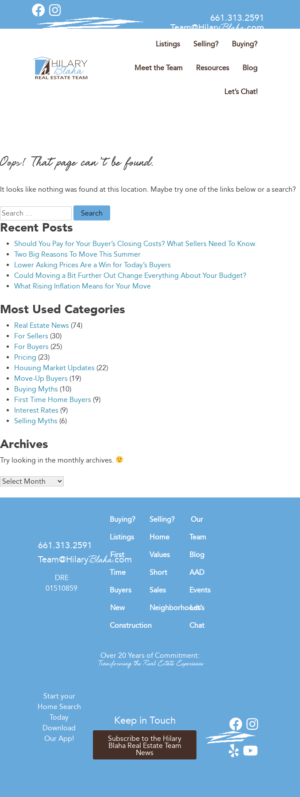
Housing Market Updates (54, 368)
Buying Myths (36, 389)
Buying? (245, 44)
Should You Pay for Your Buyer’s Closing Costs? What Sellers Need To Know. (135, 243)
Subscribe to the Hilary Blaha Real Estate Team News (144, 745)
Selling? (206, 44)
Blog (250, 68)
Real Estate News (41, 325)
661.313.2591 (237, 17)
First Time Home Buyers (52, 399)
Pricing (25, 357)
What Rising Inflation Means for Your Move (82, 286)
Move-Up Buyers (41, 378)
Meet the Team (159, 68)
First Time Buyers (120, 572)
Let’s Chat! (241, 91)
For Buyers (31, 346)
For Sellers (31, 336)
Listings (168, 44)
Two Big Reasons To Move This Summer (77, 254)
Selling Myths (36, 421)
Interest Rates (36, 410)
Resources (212, 68)
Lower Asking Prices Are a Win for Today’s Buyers (92, 265)
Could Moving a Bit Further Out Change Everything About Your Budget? (130, 275)
